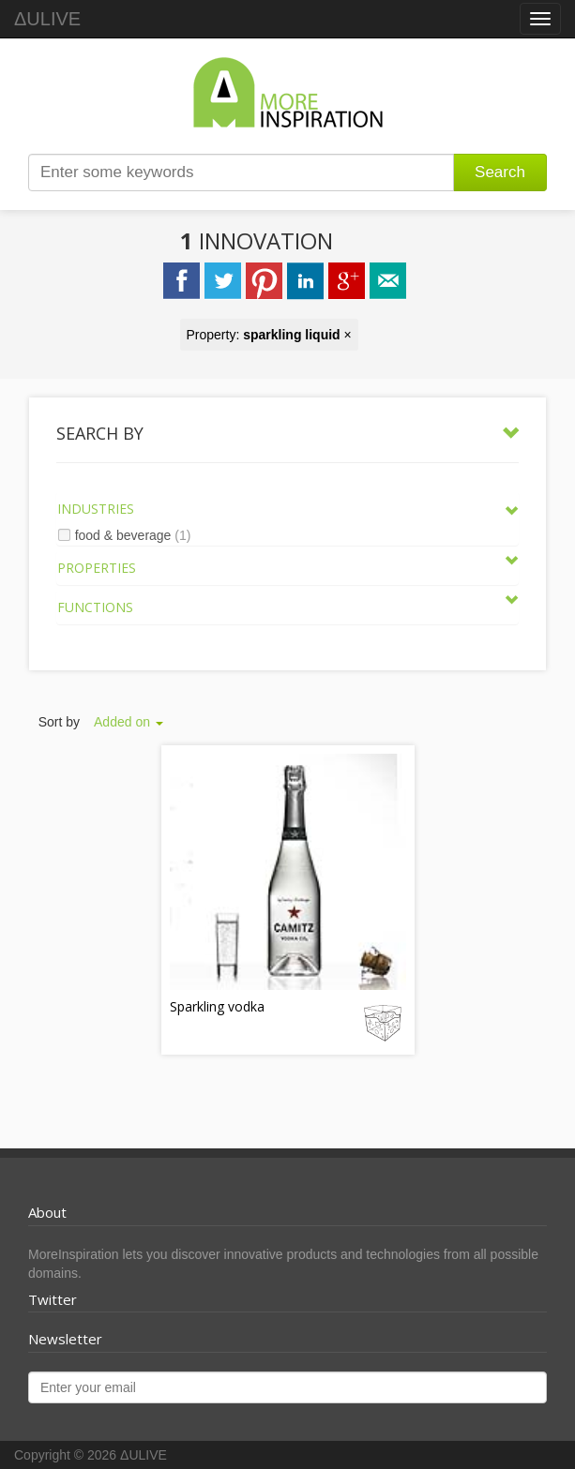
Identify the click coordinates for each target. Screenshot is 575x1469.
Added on (128, 721)
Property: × (269, 334)
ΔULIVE (47, 18)
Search (500, 172)
